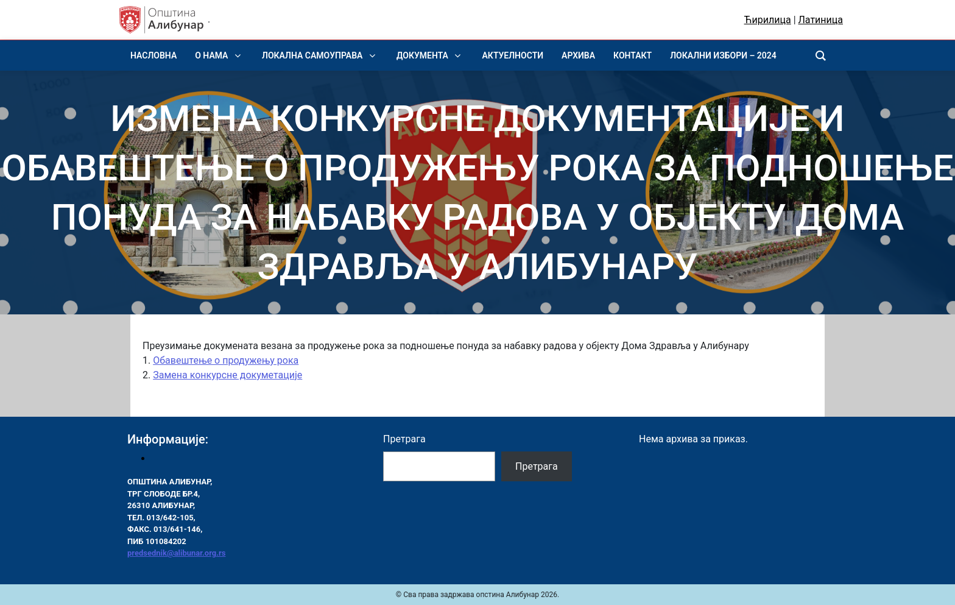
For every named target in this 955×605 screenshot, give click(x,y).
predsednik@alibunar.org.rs (176, 552)
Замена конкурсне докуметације (227, 375)
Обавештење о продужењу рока (225, 360)
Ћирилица (767, 20)
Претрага (404, 439)
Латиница (820, 20)
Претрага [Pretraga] (536, 466)
